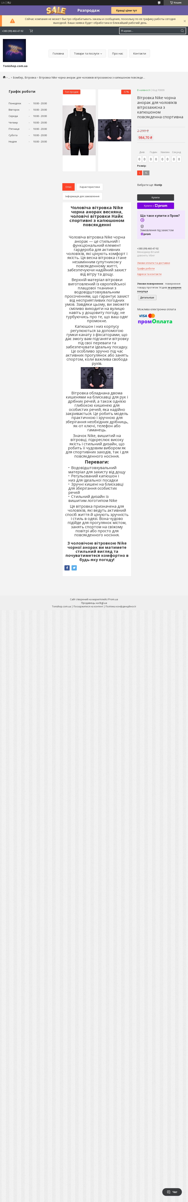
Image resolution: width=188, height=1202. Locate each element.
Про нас (117, 53)
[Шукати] (182, 31)
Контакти (139, 53)
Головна (58, 53)
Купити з (155, 206)
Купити (156, 197)
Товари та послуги (86, 53)
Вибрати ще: (149, 185)
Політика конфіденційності (121, 606)
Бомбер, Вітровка (24, 77)
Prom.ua (113, 599)
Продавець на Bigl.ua (94, 603)
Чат (172, 1192)
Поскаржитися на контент (88, 606)
